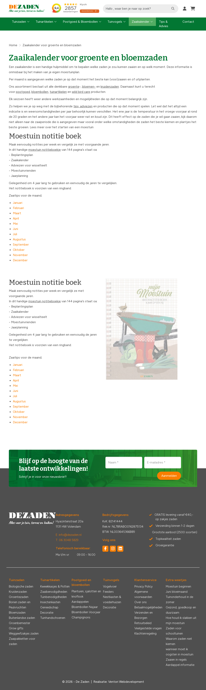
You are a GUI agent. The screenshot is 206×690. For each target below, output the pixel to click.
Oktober (19, 250)
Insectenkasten (50, 602)
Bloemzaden (17, 612)
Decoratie (46, 612)
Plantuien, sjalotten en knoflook (86, 594)
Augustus (19, 239)
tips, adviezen (83, 106)
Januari (17, 203)
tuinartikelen (58, 92)
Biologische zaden (21, 586)
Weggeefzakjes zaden (24, 633)
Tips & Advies (163, 24)
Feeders (108, 592)
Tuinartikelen (44, 22)
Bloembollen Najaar (85, 607)
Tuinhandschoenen (52, 618)
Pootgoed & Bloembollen (80, 22)
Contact (188, 22)
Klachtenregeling (145, 633)
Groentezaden (18, 597)
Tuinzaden (19, 22)
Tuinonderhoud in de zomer (179, 599)
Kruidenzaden (18, 592)
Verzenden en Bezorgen (143, 615)
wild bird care (81, 92)
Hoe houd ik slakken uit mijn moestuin (181, 620)
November (20, 255)
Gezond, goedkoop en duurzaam (181, 610)
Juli (15, 234)
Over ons (140, 602)
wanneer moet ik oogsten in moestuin (179, 651)
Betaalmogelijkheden (148, 607)
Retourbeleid (142, 623)
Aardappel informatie (180, 665)
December (20, 260)
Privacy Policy (143, 586)
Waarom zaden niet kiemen (179, 641)
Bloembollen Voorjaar (86, 612)
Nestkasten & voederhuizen (112, 599)
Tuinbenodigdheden (53, 597)
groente (73, 86)
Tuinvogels (114, 22)
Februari (18, 208)
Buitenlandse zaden (22, 618)
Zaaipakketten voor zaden (22, 641)
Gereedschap (49, 607)
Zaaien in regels (176, 659)
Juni (15, 229)
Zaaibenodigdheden (53, 592)
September (21, 244)
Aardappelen (80, 602)
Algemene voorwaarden (143, 594)
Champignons (81, 617)
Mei (15, 224)
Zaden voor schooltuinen (174, 630)
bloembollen (39, 92)
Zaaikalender (140, 22)
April (16, 218)
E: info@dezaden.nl (68, 535)
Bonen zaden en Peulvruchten (19, 604)
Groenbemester (19, 623)
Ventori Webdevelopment (126, 682)
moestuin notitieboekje (44, 150)
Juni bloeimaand (176, 592)
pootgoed (23, 92)
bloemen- (89, 86)
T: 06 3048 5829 (67, 540)
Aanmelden (169, 475)
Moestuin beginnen (178, 586)
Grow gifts (16, 628)
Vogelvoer (110, 586)
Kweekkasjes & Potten (55, 586)
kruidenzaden (110, 86)
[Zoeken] (172, 8)
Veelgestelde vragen (148, 628)
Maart (17, 213)
